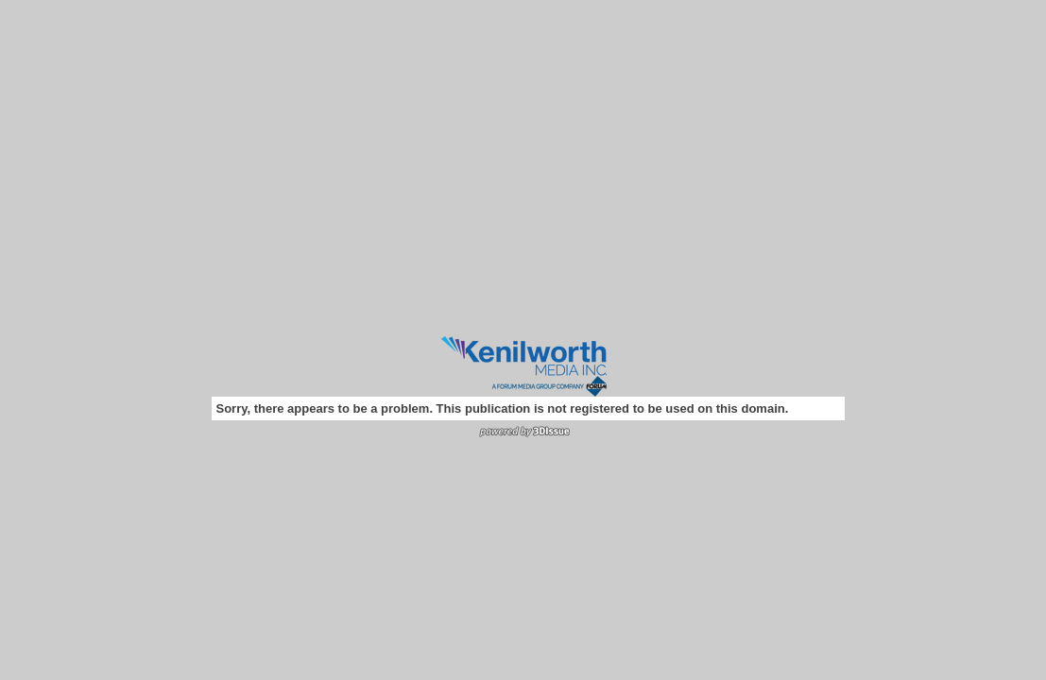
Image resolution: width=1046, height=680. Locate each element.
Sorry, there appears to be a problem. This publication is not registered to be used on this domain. (502, 408)
